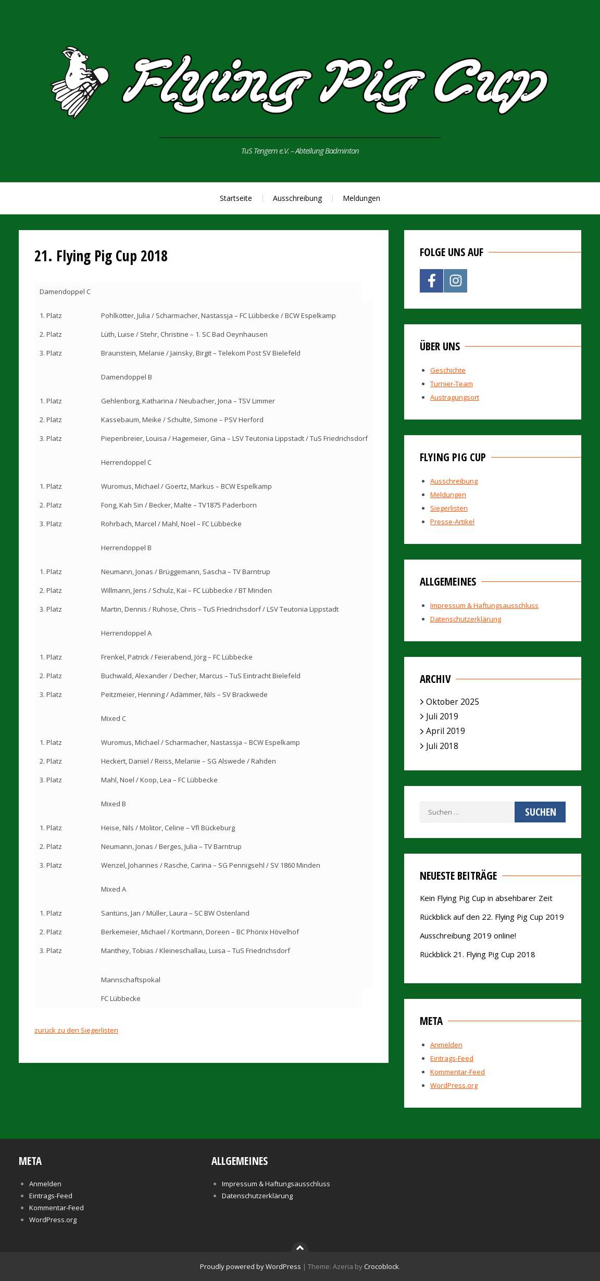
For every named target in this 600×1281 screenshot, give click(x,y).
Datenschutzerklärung (465, 619)
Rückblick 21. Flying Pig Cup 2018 (477, 954)
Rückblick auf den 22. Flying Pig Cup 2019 (492, 916)
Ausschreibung (297, 198)
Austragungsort (454, 397)
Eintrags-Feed (451, 1058)
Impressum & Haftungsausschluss (484, 605)
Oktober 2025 (452, 701)
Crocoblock (381, 1266)
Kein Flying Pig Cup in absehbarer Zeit (486, 898)
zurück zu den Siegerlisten (76, 1030)
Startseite (236, 198)
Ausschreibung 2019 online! (468, 935)
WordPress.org (454, 1085)
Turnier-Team (451, 383)
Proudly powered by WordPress (250, 1266)
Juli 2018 (442, 746)
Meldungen (361, 198)
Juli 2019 (442, 716)
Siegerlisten (449, 508)
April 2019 (445, 731)
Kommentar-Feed (457, 1071)
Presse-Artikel (452, 521)
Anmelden (446, 1044)
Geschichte (448, 370)
